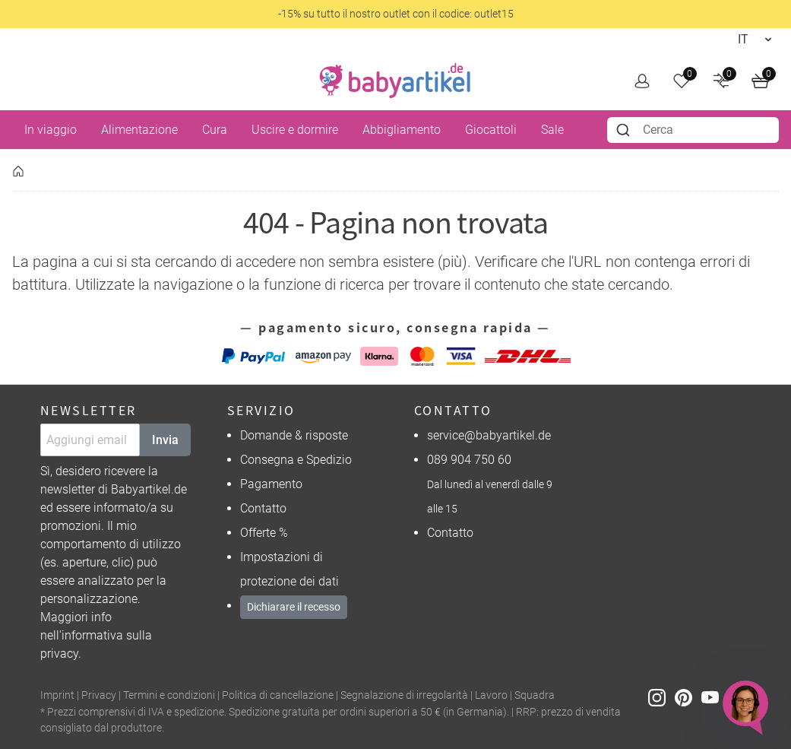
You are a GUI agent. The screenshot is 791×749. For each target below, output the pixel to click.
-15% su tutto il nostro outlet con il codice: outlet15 (396, 14)
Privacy (98, 695)
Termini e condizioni (169, 695)
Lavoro (491, 695)
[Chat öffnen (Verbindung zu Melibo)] (745, 703)
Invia (165, 440)
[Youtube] (714, 696)
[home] (395, 81)
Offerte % (264, 532)
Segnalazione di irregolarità (404, 695)
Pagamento (271, 484)
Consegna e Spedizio (296, 459)
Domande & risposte (294, 435)
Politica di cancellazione (278, 695)
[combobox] (693, 130)
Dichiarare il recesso (293, 607)
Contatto (263, 508)
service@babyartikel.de (489, 435)
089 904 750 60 (469, 459)
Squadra (534, 695)
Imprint (57, 695)
